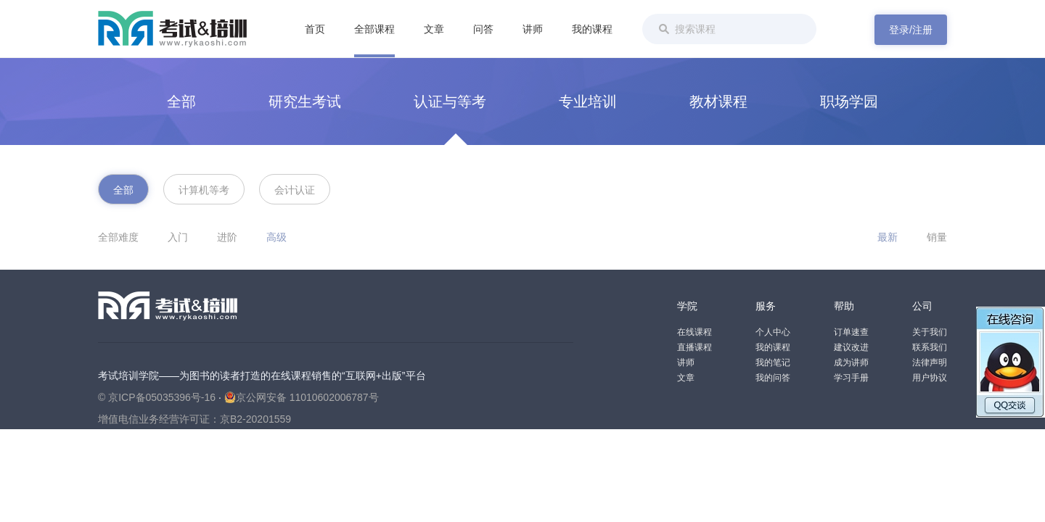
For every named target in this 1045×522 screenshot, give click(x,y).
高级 (276, 237)
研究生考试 (305, 101)
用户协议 (929, 378)
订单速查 (851, 332)
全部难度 (118, 237)
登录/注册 (911, 30)
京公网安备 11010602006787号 (301, 397)
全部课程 (374, 29)
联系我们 (929, 347)
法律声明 (929, 362)
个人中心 (772, 332)
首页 (315, 29)
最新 (887, 237)
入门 (178, 237)
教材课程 (718, 101)
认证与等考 (450, 101)
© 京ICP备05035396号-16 (157, 397)
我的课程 (592, 29)
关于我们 (929, 332)
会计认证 (294, 190)
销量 (937, 237)
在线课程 (694, 332)
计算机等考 (204, 190)
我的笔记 (772, 362)
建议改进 (851, 347)
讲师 (532, 29)
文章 (434, 29)
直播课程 (694, 347)
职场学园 (849, 101)
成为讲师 (851, 362)
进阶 (227, 237)
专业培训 (588, 101)
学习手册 (851, 378)
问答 (483, 29)
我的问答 (772, 378)
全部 (181, 101)
